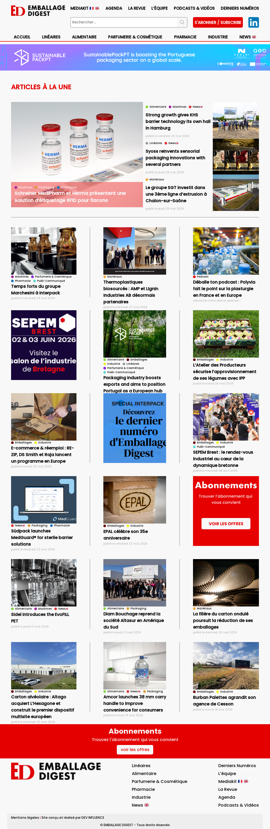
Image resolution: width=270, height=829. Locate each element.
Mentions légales (25, 817)
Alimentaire (84, 37)
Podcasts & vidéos (194, 8)
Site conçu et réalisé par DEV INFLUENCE (72, 817)
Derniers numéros (240, 8)
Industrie (218, 37)
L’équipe (159, 8)
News (247, 37)
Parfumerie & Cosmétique (135, 37)
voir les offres (135, 750)
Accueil (22, 37)
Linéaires (51, 37)
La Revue (137, 8)
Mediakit (84, 8)
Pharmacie (185, 37)
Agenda (113, 8)
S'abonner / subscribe (218, 22)
